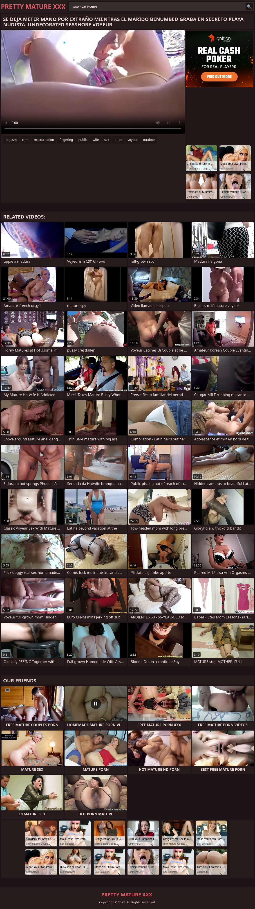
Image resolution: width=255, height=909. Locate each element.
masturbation (44, 140)
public (82, 140)
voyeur (133, 140)
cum (25, 140)
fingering (66, 140)
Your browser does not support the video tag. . (93, 82)
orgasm (11, 140)
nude (118, 140)
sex (106, 140)
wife (96, 140)
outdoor (149, 140)
